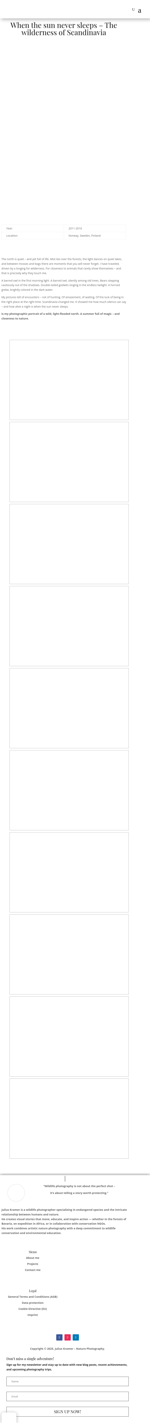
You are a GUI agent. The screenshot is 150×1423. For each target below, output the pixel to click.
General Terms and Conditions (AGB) (32, 1297)
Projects (32, 1264)
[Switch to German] (9, 1418)
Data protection (33, 1303)
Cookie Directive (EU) (32, 1309)
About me (32, 1258)
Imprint (33, 1315)
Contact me (32, 1270)
